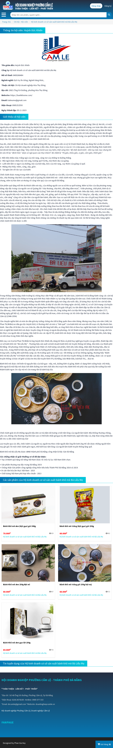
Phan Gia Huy (20, 743)
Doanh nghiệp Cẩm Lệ (40, 710)
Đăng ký (108, 6)
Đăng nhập (96, 6)
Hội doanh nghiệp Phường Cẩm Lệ (15, 710)
